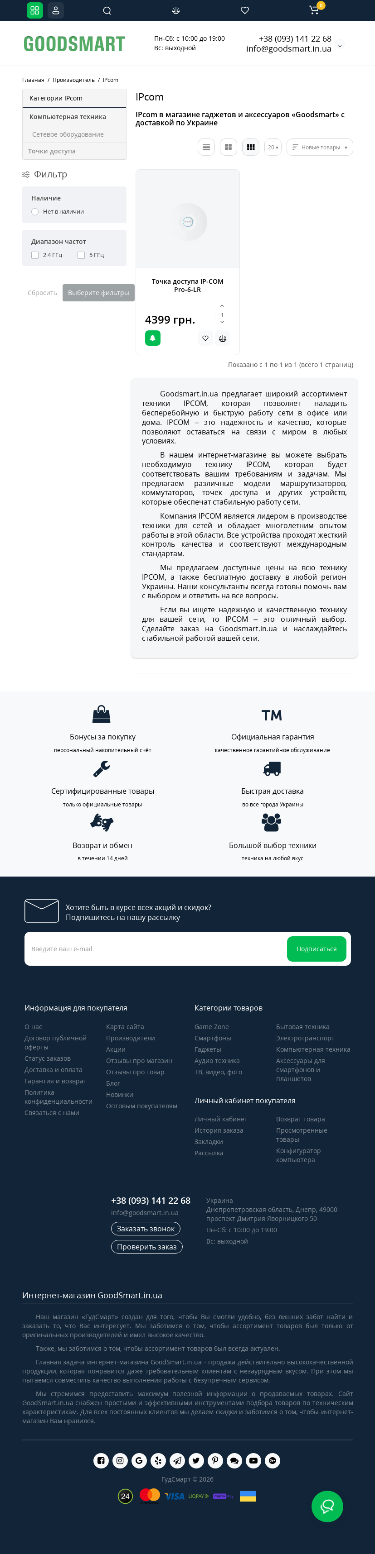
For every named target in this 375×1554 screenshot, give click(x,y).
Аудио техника (217, 1060)
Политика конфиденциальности (58, 1097)
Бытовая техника (303, 1026)
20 (271, 147)
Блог (113, 1083)
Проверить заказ (147, 1247)
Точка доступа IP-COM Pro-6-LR (188, 285)
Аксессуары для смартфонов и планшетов (300, 1069)
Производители (130, 1038)
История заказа (219, 1130)
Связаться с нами (51, 1112)
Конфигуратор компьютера (298, 1155)
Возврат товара (300, 1119)
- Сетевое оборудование (66, 134)
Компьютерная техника (313, 1049)
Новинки (119, 1094)
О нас (33, 1026)
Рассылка (209, 1153)
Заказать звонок (146, 1229)
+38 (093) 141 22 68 (295, 38)
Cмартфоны (213, 1038)
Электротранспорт (305, 1038)
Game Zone (212, 1026)
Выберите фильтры (98, 292)
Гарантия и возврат (55, 1081)
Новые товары (321, 147)
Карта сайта (125, 1026)
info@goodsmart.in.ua (288, 48)
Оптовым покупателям (141, 1105)
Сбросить (42, 292)
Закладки (209, 1141)
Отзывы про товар (135, 1072)
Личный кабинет (221, 1119)
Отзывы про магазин (139, 1060)
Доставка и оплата (53, 1069)
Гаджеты (208, 1049)
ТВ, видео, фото (218, 1072)
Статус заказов (47, 1058)
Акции (116, 1049)
